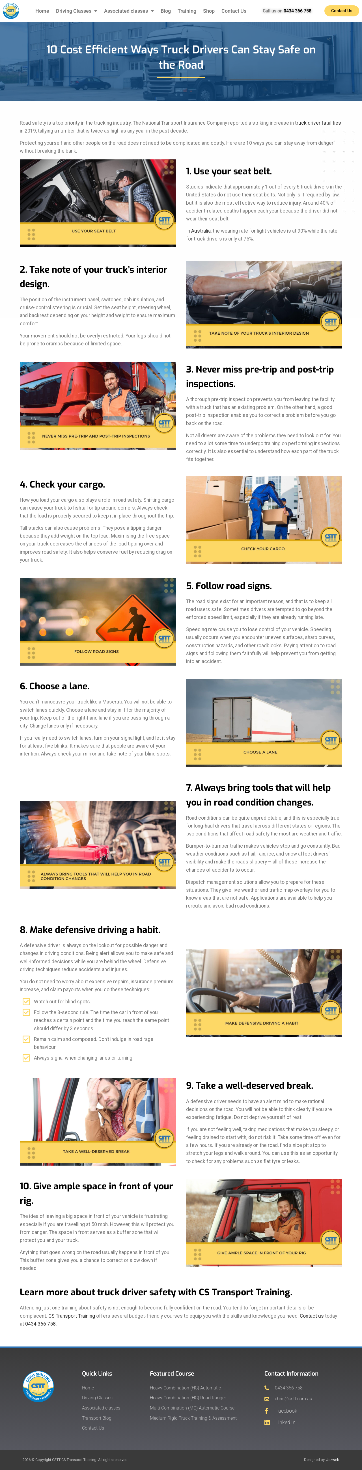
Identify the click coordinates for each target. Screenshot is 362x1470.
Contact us (312, 1316)
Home (42, 11)
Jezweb (332, 1460)
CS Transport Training (71, 1316)
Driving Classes (76, 11)
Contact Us (233, 11)
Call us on (287, 11)
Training (187, 11)
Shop (209, 11)
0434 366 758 (40, 1324)
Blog (166, 11)
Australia (201, 231)
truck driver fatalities (318, 123)
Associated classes (129, 11)
